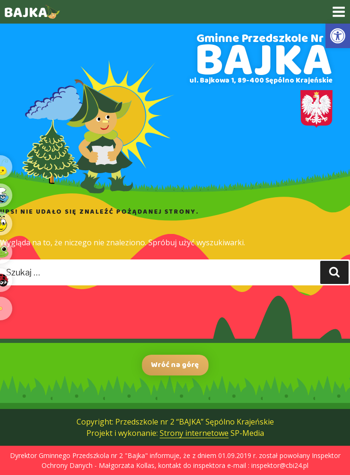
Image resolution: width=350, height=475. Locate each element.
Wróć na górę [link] (175, 365)
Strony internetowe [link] (194, 433)
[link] (337, 36)
